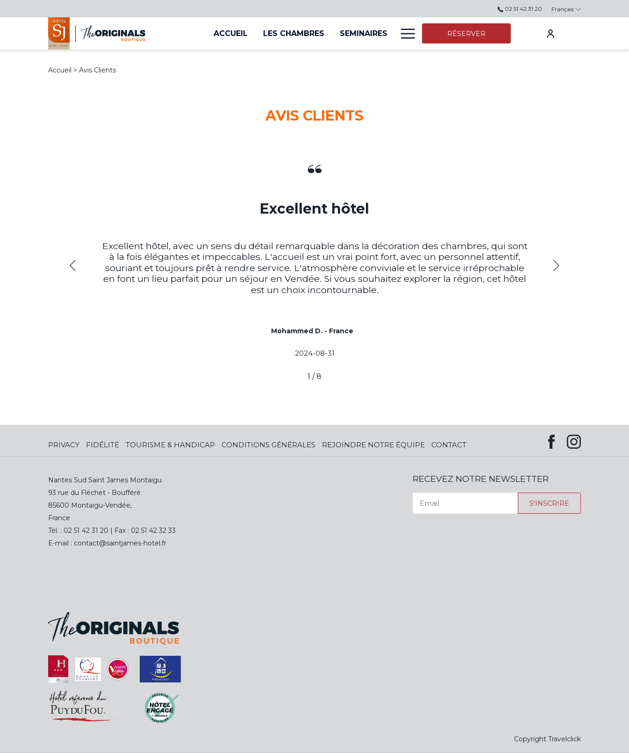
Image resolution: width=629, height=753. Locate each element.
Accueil (59, 70)
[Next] (556, 265)
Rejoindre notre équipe (373, 444)
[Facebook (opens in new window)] (551, 440)
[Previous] (73, 265)
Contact (448, 444)
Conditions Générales (268, 444)
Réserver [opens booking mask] (466, 33)
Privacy (63, 444)
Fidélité (102, 444)
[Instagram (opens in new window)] (574, 440)
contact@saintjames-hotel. (118, 543)
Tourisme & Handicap (170, 444)
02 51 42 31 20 (520, 8)
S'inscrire (549, 503)
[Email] (465, 503)
